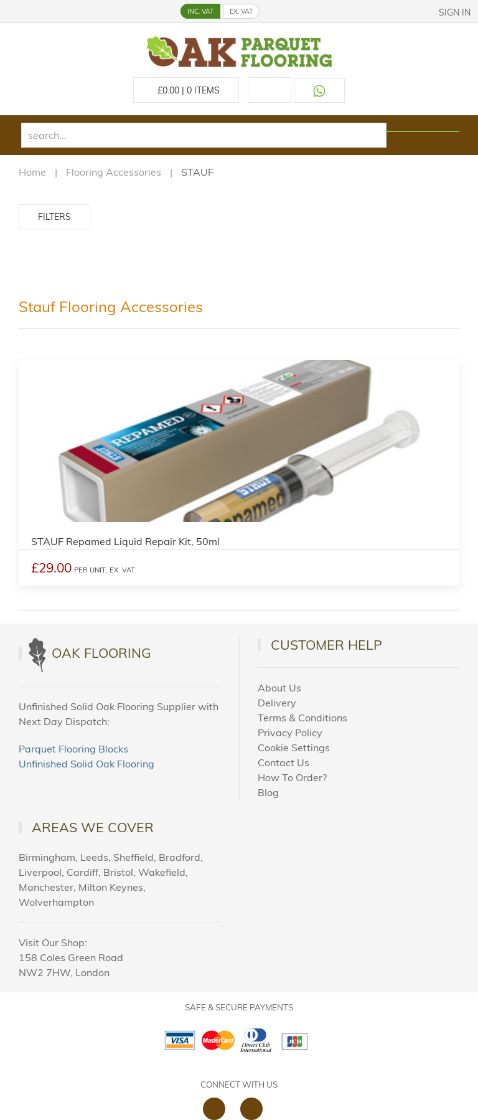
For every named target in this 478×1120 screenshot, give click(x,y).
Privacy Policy (290, 732)
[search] (204, 135)
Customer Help (326, 645)
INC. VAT (200, 11)
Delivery (277, 702)
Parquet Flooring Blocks (73, 749)
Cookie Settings (294, 747)
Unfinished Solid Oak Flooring (86, 763)
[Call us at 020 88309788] (269, 90)
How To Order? (292, 777)
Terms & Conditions (302, 717)
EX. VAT (241, 11)
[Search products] (423, 131)
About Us (279, 687)
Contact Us (283, 762)
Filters (54, 216)
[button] (10, 10)
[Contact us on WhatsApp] (319, 90)
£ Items (186, 90)
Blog (268, 792)
